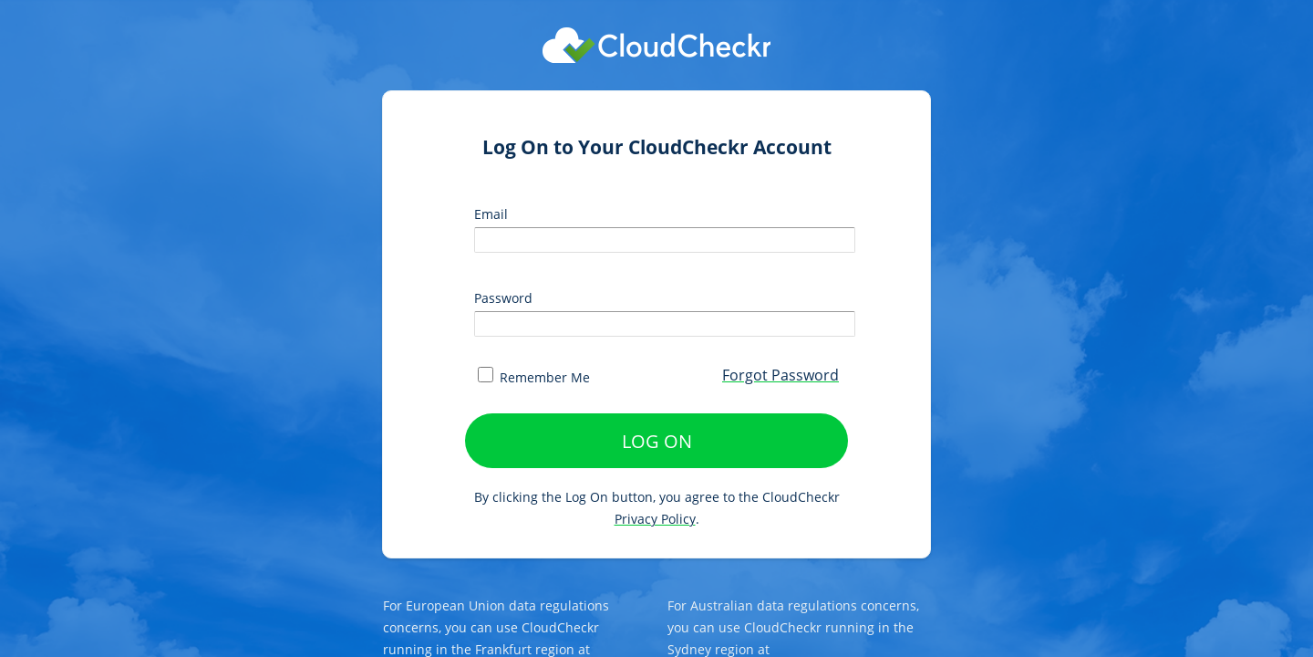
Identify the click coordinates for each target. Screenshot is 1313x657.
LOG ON (657, 441)
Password (503, 298)
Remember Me (534, 377)
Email (491, 214)
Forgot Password (780, 375)
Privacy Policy (655, 518)
